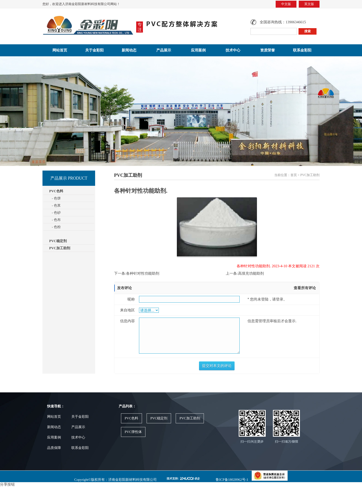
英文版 (309, 4)
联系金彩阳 (302, 50)
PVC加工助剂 (59, 248)
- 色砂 (55, 212)
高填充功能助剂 (251, 273)
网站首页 (59, 50)
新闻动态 (129, 50)
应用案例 (198, 50)
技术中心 (233, 50)
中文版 (286, 4)
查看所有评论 (305, 288)
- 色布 (55, 220)
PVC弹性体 (133, 432)
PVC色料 (131, 418)
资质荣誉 (267, 50)
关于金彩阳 (94, 50)
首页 (293, 175)
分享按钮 (7, 484)
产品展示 (163, 50)
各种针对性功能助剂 (142, 273)
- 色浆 (55, 205)
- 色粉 (55, 227)
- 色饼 (55, 198)
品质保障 (54, 448)
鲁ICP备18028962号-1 (231, 479)
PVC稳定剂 (58, 241)
